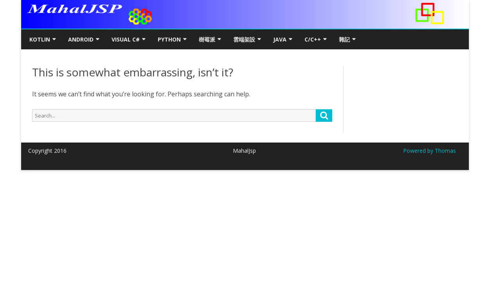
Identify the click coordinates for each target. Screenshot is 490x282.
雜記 (344, 39)
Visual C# (126, 39)
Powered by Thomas (429, 150)
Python (169, 39)
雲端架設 (244, 39)
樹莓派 (207, 39)
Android (81, 39)
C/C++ (312, 39)
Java (279, 39)
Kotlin (39, 39)
